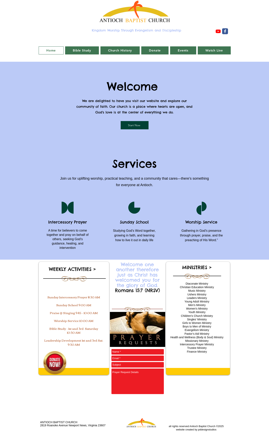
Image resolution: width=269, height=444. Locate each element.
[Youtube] (218, 31)
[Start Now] (135, 125)
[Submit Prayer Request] (155, 403)
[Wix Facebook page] (225, 31)
